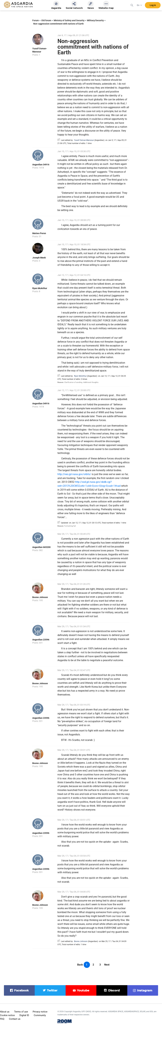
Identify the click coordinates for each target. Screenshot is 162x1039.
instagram (144, 990)
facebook (21, 990)
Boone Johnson (40, 597)
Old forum (46, 20)
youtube (83, 990)
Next (106, 964)
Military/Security (95, 20)
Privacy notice (40, 1011)
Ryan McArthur (39, 288)
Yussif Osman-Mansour (84, 140)
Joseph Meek (39, 257)
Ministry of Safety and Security (69, 20)
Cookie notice (7, 1015)
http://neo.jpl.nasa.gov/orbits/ (74, 474)
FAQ (2, 1018)
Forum (35, 20)
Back (80, 964)
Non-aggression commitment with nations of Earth (58, 23)
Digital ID (24, 1015)
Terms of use (21, 1011)
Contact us (14, 1018)
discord (114, 990)
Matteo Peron (39, 233)
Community (40, 1015)
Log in (153, 6)
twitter (52, 990)
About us (4, 1011)
